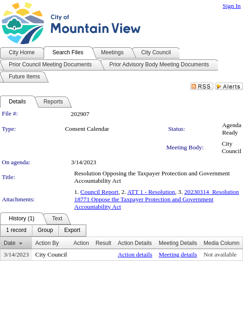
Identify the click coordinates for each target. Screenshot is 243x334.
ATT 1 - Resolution (151, 191)
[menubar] (43, 231)
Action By (47, 243)
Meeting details (178, 254)
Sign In (232, 5)
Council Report (99, 191)
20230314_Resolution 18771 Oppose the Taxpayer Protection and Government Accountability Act (156, 199)
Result (103, 243)
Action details (135, 254)
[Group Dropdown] (45, 230)
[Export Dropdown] (72, 230)
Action (81, 243)
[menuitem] (16, 230)
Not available (220, 254)
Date (9, 243)
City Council (231, 147)
